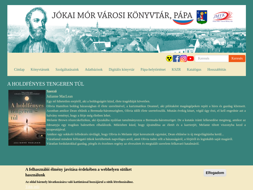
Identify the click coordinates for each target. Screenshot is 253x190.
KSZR (176, 69)
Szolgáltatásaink (67, 69)
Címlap (19, 69)
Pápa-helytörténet (153, 69)
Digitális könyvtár (121, 69)
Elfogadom (215, 175)
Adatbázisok (94, 69)
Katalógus (194, 69)
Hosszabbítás (216, 69)
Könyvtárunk (40, 69)
